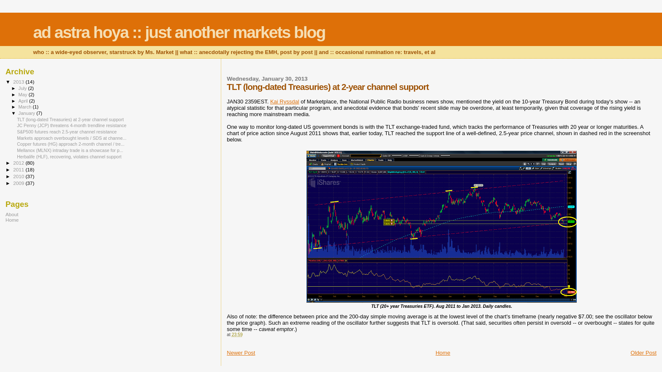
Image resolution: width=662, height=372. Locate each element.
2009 (19, 183)
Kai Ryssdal (284, 101)
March (26, 106)
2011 (19, 169)
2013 (19, 81)
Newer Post (241, 353)
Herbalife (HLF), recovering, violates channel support (69, 156)
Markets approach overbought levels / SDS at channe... (71, 138)
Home (443, 353)
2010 (19, 176)
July (23, 88)
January (28, 113)
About (12, 214)
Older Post (644, 353)
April (24, 100)
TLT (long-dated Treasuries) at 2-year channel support (70, 119)
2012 (19, 163)
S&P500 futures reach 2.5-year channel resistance (67, 131)
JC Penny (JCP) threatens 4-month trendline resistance (71, 125)
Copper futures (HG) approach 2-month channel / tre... (71, 144)
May (24, 94)
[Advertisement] (58, 289)
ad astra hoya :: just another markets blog (179, 32)
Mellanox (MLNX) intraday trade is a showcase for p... (70, 150)
